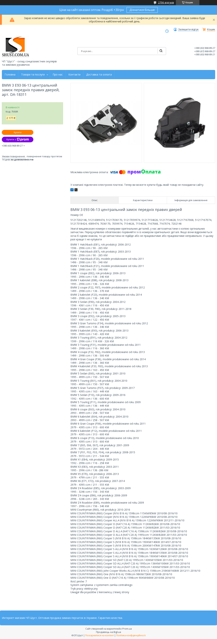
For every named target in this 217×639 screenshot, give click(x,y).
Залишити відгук (188, 29)
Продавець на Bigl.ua (108, 632)
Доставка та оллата (99, 74)
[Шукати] (161, 51)
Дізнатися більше (142, 10)
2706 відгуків (166, 2)
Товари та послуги (33, 74)
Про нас (58, 74)
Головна (10, 74)
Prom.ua (127, 628)
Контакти (74, 74)
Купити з (17, 139)
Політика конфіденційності (131, 635)
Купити (17, 132)
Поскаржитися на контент (99, 635)
